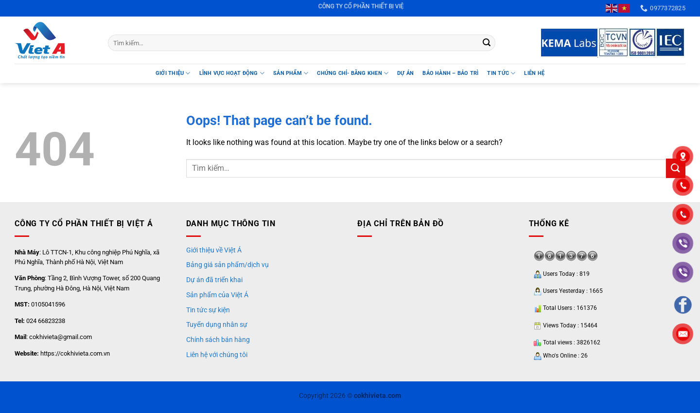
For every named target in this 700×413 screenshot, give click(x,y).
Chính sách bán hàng (218, 339)
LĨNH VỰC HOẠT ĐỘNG (231, 73)
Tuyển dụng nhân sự (216, 324)
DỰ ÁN (405, 73)
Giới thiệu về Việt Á (214, 250)
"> (683, 214)
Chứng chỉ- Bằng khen (352, 73)
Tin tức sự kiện (208, 310)
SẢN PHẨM (290, 73)
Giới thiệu (173, 73)
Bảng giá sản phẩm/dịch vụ (227, 265)
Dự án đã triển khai (214, 280)
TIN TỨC (501, 73)
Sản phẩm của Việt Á (217, 295)
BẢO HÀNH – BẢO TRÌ (450, 73)
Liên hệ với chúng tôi (216, 355)
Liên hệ (534, 73)
